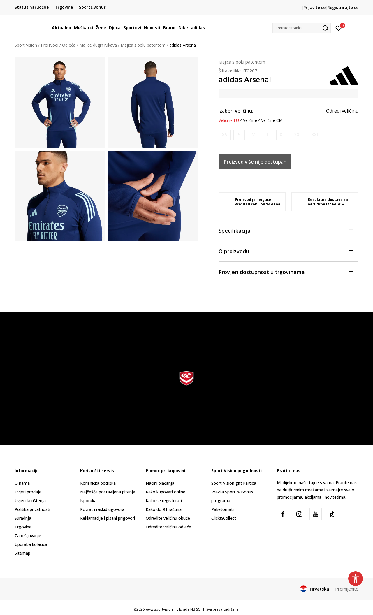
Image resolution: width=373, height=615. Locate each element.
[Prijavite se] (338, 27)
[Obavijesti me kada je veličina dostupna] (225, 135)
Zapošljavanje (28, 535)
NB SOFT (197, 609)
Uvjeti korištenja (30, 500)
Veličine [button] (250, 120)
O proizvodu (286, 251)
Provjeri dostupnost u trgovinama (286, 271)
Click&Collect (223, 518)
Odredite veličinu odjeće (168, 527)
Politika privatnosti (32, 509)
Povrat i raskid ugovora (102, 509)
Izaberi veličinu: (236, 110)
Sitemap (22, 553)
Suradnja (23, 518)
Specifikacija (286, 230)
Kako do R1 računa (164, 509)
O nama (22, 483)
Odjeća (68, 45)
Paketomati (222, 509)
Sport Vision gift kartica (233, 483)
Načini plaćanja (160, 483)
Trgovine (23, 527)
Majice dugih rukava (98, 45)
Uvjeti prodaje (28, 492)
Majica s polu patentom (143, 45)
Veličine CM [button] (272, 120)
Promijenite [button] (346, 589)
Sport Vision (26, 45)
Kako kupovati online (165, 492)
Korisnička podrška (98, 483)
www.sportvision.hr (161, 609)
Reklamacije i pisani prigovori (107, 518)
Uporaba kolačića (31, 544)
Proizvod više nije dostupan (255, 162)
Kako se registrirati (164, 500)
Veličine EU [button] (229, 120)
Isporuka (88, 500)
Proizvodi (49, 45)
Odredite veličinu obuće (168, 518)
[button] (301, 28)
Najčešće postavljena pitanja (107, 492)
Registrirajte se (342, 7)
